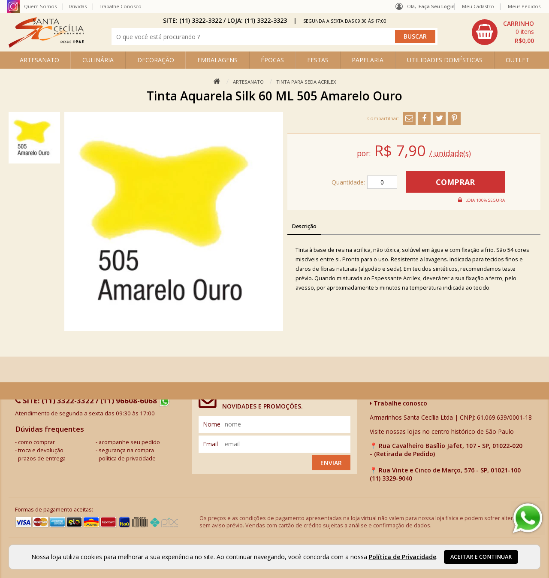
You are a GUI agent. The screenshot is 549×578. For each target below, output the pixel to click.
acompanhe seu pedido (129, 442)
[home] (46, 45)
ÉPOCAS (272, 60)
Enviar (331, 463)
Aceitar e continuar (481, 556)
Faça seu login (437, 6)
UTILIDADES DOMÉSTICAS (445, 60)
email (210, 444)
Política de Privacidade (402, 557)
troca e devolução (40, 450)
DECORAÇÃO (155, 60)
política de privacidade (127, 458)
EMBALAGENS (217, 60)
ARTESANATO (39, 60)
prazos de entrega (42, 458)
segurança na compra (126, 450)
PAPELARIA (367, 60)
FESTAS (318, 60)
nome (211, 424)
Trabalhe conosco (398, 403)
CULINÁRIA (98, 60)
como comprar (36, 442)
